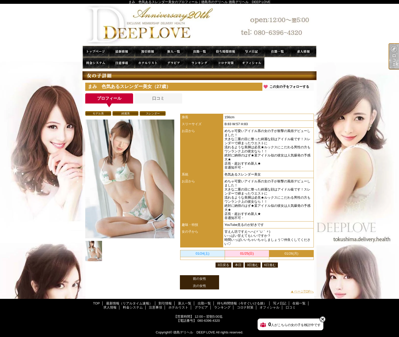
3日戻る (223, 265)
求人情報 (303, 51)
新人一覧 (174, 51)
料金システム (96, 63)
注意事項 (122, 63)
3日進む (253, 265)
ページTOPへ (304, 291)
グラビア (174, 63)
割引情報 (148, 51)
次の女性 (199, 286)
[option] (129, 179)
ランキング (199, 63)
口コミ (277, 63)
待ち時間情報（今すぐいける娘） (225, 51)
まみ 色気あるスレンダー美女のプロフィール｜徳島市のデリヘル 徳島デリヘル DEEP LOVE (199, 25)
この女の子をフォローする (289, 87)
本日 (238, 265)
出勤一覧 (199, 51)
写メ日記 (251, 51)
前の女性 (199, 279)
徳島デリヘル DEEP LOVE (194, 332)
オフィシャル (251, 63)
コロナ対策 (225, 63)
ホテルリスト (148, 63)
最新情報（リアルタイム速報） (122, 51)
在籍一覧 (277, 51)
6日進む (270, 265)
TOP (96, 51)
